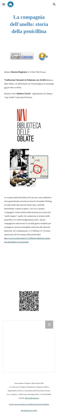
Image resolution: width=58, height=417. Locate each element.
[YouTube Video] (29, 267)
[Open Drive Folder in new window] (49, 325)
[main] (29, 24)
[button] (3, 4)
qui (5, 87)
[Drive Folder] (29, 347)
